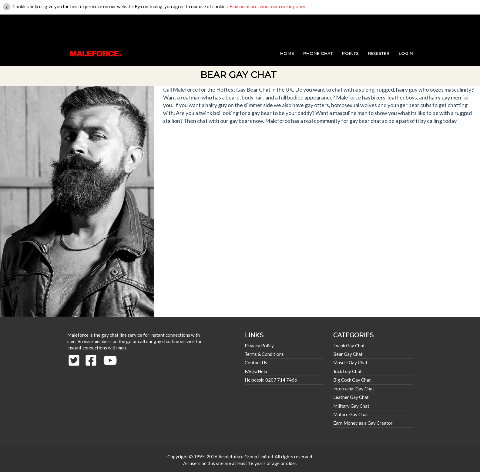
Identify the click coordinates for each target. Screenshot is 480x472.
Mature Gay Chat (350, 414)
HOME (287, 27)
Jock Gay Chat (347, 371)
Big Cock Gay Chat (352, 380)
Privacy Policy (259, 345)
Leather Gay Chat (351, 397)
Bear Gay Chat (348, 354)
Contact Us (256, 362)
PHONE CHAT (318, 27)
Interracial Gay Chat (353, 388)
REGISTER (379, 27)
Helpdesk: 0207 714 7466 (271, 380)
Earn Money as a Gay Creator (363, 423)
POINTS (350, 27)
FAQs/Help (256, 371)
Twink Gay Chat (349, 345)
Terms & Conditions (264, 354)
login (406, 27)
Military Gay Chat (351, 406)
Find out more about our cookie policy (267, 6)
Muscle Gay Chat (350, 362)
